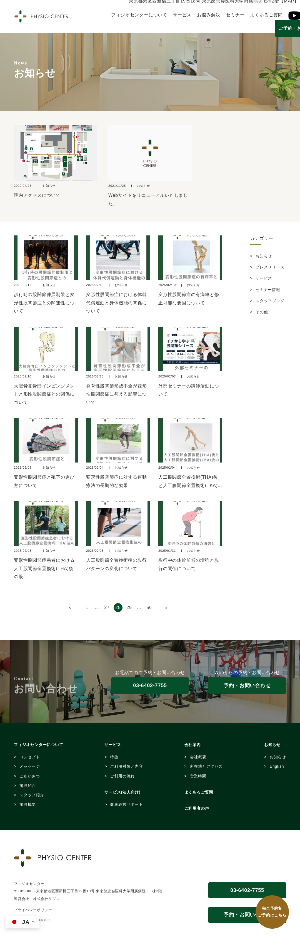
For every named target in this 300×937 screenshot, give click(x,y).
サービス (182, 15)
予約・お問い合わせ (247, 685)
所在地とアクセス (206, 766)
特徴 (114, 757)
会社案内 (192, 744)
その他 (262, 312)
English (277, 766)
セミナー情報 (268, 289)
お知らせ (264, 256)
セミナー (235, 15)
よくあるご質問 (266, 15)
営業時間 (198, 776)
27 (106, 607)
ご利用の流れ (122, 776)
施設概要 (27, 804)
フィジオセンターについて (139, 15)
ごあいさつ (29, 776)
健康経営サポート (126, 804)
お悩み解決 (208, 15)
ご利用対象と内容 (126, 766)
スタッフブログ (270, 301)
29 (129, 607)
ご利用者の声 (196, 808)
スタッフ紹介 (31, 795)
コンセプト (29, 757)
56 (149, 607)
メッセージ (29, 766)
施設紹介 (27, 785)
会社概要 (198, 757)
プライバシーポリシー (33, 910)
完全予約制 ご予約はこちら (272, 911)
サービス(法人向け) (122, 792)
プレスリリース (270, 267)
